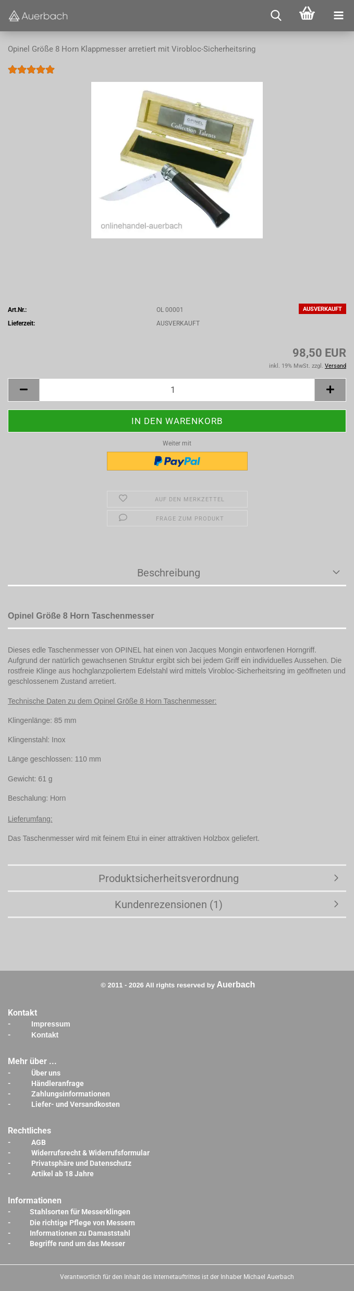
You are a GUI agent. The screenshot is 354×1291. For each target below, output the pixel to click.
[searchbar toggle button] (275, 15)
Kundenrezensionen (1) (169, 904)
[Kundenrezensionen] (31, 76)
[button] (23, 390)
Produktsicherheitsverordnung (169, 878)
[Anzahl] (177, 390)
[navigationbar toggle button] (338, 15)
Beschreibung (168, 572)
